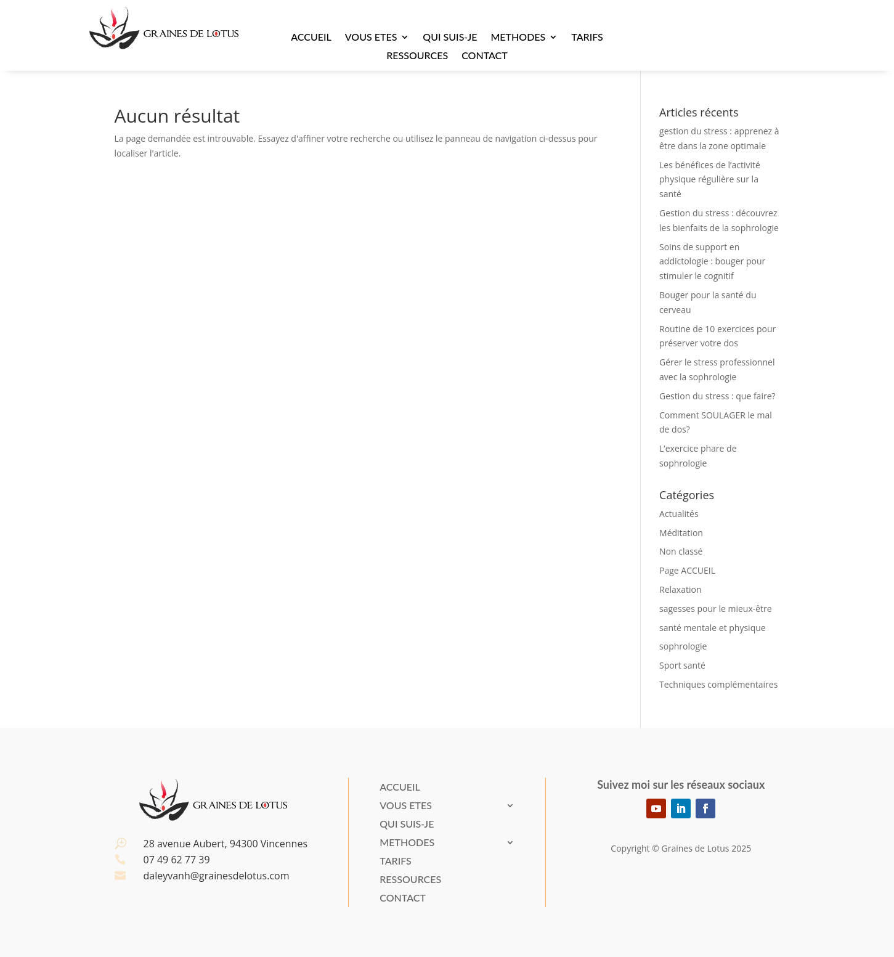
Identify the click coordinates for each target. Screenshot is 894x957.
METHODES (517, 38)
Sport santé (682, 665)
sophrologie (683, 646)
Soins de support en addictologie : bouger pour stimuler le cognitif (712, 261)
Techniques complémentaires (718, 684)
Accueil (311, 38)
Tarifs (587, 38)
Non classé (680, 551)
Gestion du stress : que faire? (717, 396)
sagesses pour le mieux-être (715, 608)
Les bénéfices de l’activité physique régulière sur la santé (709, 179)
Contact (484, 56)
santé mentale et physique (712, 627)
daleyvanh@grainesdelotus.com (217, 875)
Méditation (681, 533)
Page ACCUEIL (687, 570)
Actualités (679, 513)
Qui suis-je (450, 38)
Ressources (417, 56)
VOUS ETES (371, 38)
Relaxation (680, 589)
